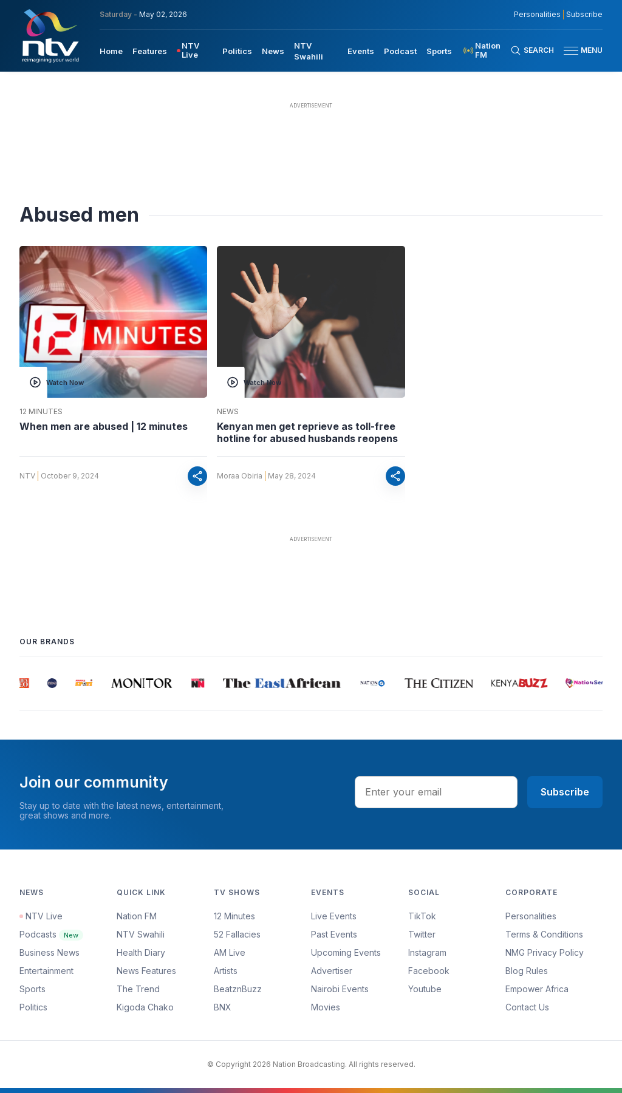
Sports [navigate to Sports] (439, 51)
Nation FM (137, 916)
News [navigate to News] (273, 51)
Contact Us (527, 1007)
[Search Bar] (532, 50)
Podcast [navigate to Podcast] (400, 51)
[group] (27, 683)
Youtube (425, 989)
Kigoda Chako (145, 1007)
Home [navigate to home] (111, 51)
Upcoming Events (346, 952)
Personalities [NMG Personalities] (537, 14)
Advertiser (331, 970)
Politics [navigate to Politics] (237, 51)
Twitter (422, 934)
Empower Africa (537, 989)
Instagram (427, 952)
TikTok (422, 916)
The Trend (138, 989)
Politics (33, 1007)
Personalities (530, 916)
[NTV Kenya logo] (49, 36)
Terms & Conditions (544, 934)
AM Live (229, 952)
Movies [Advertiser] (325, 1007)
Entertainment (46, 970)
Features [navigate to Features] (149, 51)
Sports (32, 989)
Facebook (428, 970)
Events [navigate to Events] (360, 51)
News (228, 411)
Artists (226, 970)
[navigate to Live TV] (195, 50)
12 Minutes (41, 411)
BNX (222, 1007)
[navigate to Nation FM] (486, 50)
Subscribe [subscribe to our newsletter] (584, 14)
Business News (49, 952)
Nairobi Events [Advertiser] (340, 989)
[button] (578, 51)
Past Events (334, 934)
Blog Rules (526, 970)
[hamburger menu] (571, 51)
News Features (146, 970)
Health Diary (141, 952)
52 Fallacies (237, 934)
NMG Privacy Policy (544, 952)
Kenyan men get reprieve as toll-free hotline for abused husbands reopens (307, 432)
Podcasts (51, 934)
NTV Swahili (141, 934)
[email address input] (436, 792)
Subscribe (565, 792)
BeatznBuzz (238, 989)
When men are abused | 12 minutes (103, 426)
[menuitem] (111, 50)
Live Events (334, 916)
